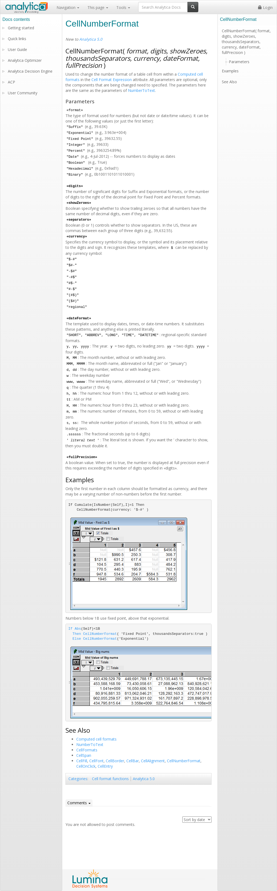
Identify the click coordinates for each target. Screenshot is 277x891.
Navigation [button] (68, 7)
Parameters (239, 61)
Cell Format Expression (111, 79)
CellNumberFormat (100, 634)
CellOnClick (85, 766)
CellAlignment (153, 760)
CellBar (132, 760)
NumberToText (141, 90)
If (70, 629)
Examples (230, 70)
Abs (78, 629)
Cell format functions (110, 778)
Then (76, 634)
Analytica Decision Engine (30, 71)
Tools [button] (123, 7)
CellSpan (83, 755)
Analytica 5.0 (90, 39)
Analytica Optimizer (25, 60)
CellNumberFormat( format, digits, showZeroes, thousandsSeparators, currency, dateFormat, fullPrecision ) (246, 41)
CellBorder (115, 760)
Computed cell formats (96, 739)
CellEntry (105, 766)
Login (265, 7)
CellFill (81, 760)
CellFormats (86, 749)
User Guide (17, 49)
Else (76, 639)
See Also (229, 81)
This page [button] (97, 7)
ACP (11, 82)
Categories (77, 778)
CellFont (96, 760)
